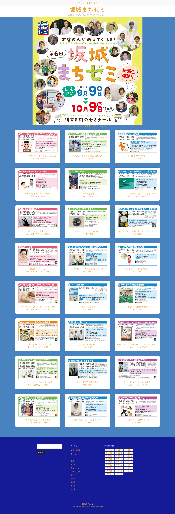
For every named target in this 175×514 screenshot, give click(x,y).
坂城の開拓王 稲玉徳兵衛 (87, 382)
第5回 (73, 479)
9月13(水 (129, 450)
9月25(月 (129, 459)
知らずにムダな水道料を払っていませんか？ (137, 193)
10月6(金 (119, 471)
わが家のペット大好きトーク (137, 420)
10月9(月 (119, 474)
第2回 (73, 489)
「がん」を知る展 (87, 307)
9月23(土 (109, 459)
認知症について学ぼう (137, 156)
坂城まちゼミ (87, 9)
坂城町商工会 (87, 504)
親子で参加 (38, 385)
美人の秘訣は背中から (37, 231)
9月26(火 (109, 462)
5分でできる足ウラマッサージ (38, 193)
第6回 (43, 158)
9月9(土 (109, 450)
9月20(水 (109, 456)
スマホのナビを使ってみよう (137, 269)
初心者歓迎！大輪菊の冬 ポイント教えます (137, 231)
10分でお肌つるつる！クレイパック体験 (37, 307)
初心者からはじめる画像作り (37, 420)
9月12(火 (119, 450)
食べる (30, 347)
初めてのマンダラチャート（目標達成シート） (137, 344)
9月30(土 (119, 465)
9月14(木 (109, 453)
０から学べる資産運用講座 (137, 307)
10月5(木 (109, 471)
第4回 (73, 482)
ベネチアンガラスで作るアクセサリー (38, 382)
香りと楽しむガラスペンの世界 (137, 382)
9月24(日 (119, 459)
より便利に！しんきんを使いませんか (87, 269)
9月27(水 (119, 462)
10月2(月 (109, 468)
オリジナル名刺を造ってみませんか (87, 156)
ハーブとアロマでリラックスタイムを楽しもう (38, 156)
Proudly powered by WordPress (79, 506)
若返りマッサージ (38, 269)
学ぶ (84, 272)
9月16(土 (129, 453)
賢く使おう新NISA (87, 344)
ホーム (80, 3)
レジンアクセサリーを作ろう (87, 231)
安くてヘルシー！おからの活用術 (37, 344)
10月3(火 (119, 468)
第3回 (73, 486)
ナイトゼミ (40, 234)
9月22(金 (129, 456)
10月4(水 (129, 468)
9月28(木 (129, 462)
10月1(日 (129, 465)
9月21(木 (119, 456)
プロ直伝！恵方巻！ (87, 193)
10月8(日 (109, 474)
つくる (30, 385)
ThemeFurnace (99, 506)
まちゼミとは (92, 3)
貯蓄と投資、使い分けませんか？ (87, 420)
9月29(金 (109, 465)
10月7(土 (129, 471)
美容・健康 (35, 158)
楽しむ (129, 347)
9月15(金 (119, 453)
